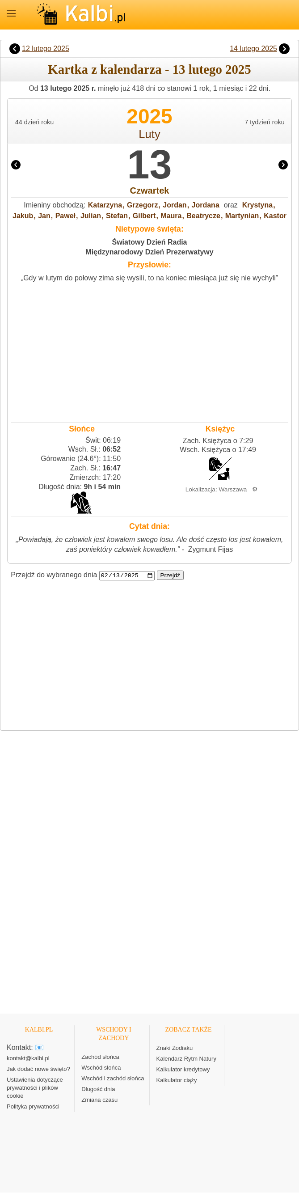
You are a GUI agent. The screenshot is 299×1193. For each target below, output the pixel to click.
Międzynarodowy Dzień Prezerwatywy (149, 252)
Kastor (275, 216)
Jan (44, 216)
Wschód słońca (101, 1068)
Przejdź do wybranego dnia (54, 575)
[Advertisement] (149, 350)
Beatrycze (203, 216)
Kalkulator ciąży (176, 1080)
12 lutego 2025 (45, 48)
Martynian (242, 216)
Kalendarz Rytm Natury (186, 1059)
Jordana (205, 205)
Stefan (117, 216)
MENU (11, 13)
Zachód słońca (100, 1057)
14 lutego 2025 (253, 48)
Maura (170, 216)
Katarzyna (105, 205)
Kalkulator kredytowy (183, 1069)
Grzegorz (142, 205)
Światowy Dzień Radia (149, 242)
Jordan (174, 205)
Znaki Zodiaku (174, 1048)
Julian (90, 216)
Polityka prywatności (33, 1107)
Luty (149, 134)
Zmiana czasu (99, 1100)
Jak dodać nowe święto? (38, 1069)
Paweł (65, 216)
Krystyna (257, 205)
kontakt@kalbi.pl (28, 1058)
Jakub (23, 216)
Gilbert (144, 216)
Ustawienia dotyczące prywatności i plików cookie (35, 1088)
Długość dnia (98, 1089)
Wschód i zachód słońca (112, 1078)
